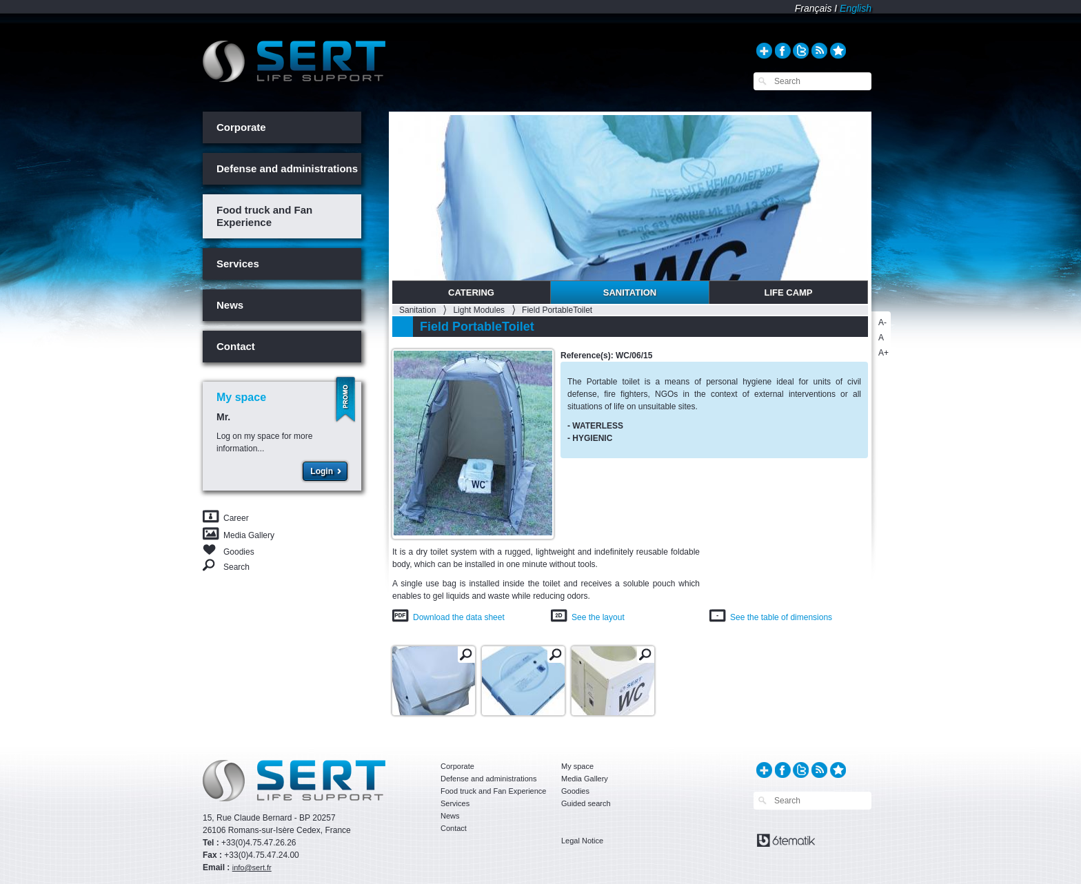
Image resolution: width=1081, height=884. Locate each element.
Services (237, 263)
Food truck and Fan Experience (264, 216)
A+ (883, 353)
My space (577, 766)
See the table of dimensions (781, 617)
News (229, 305)
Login (321, 471)
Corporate (241, 127)
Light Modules (479, 310)
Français (813, 8)
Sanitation (630, 292)
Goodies (238, 551)
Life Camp (788, 292)
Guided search (586, 803)
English (855, 8)
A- (882, 322)
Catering (471, 292)
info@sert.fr (252, 867)
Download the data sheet (459, 617)
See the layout (598, 617)
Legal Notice (582, 840)
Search (236, 566)
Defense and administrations (287, 168)
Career (236, 518)
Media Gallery (248, 535)
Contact (235, 346)
